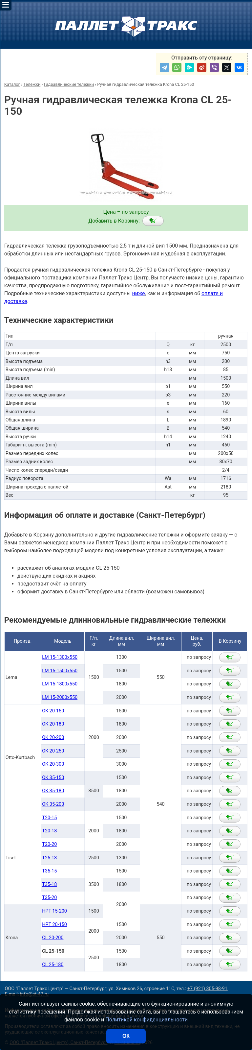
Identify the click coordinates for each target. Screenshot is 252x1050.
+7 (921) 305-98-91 (207, 988)
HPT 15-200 (54, 911)
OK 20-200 (53, 737)
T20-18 (49, 831)
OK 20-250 (53, 751)
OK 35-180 (53, 791)
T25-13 (49, 858)
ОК (126, 1036)
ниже (138, 293)
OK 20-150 (53, 711)
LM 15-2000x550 (59, 697)
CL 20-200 (52, 938)
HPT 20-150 (54, 924)
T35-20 (49, 897)
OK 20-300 (53, 764)
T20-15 (49, 818)
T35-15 (49, 871)
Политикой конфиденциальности (146, 1019)
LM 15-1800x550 (59, 684)
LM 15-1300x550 (59, 657)
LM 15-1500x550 (59, 671)
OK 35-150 (53, 777)
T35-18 (49, 884)
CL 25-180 (52, 964)
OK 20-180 (53, 724)
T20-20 (49, 844)
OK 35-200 (53, 804)
